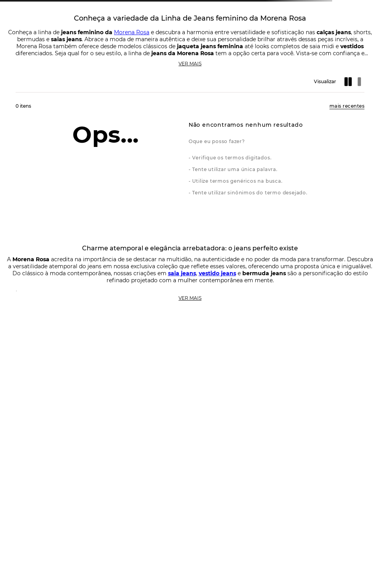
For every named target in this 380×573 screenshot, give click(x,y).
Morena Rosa (131, 32)
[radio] (348, 81)
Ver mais (190, 63)
